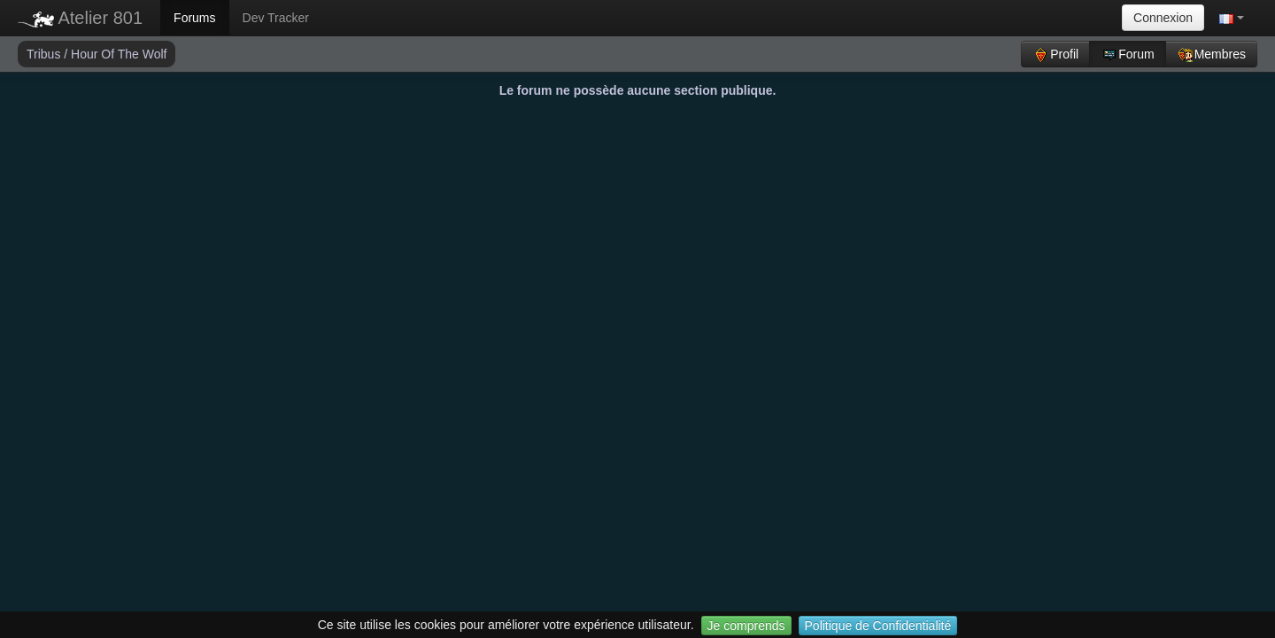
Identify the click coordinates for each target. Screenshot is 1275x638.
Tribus (45, 54)
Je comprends (746, 626)
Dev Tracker (276, 18)
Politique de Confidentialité (878, 626)
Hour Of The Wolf (118, 54)
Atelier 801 (80, 17)
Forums (194, 18)
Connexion (1163, 18)
